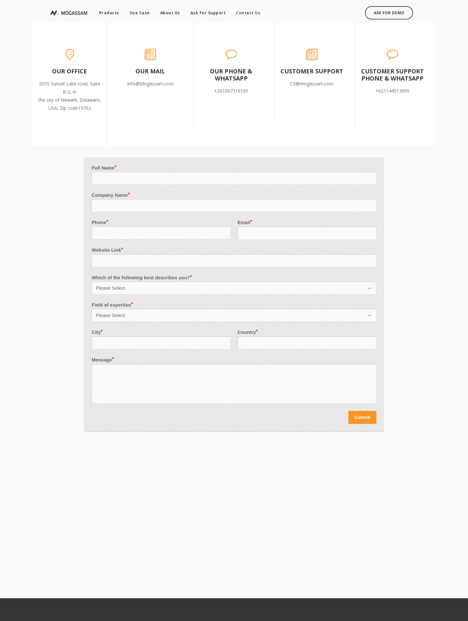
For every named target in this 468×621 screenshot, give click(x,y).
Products (106, 11)
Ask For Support (205, 11)
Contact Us (245, 11)
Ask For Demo (391, 11)
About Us (167, 11)
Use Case (137, 11)
